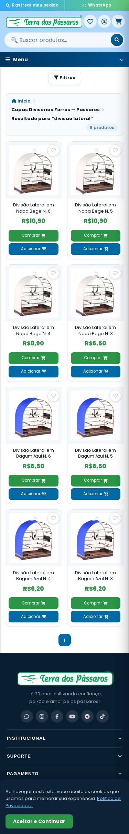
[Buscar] (117, 40)
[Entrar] (104, 21)
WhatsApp (97, 5)
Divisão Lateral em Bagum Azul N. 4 (33, 576)
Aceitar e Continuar (39, 821)
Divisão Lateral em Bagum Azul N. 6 (33, 453)
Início (21, 101)
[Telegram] (87, 716)
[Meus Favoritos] (90, 21)
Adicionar (33, 249)
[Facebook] (57, 716)
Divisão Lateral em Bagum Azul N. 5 (95, 453)
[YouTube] (72, 716)
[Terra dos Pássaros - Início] (44, 21)
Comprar (33, 235)
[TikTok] (102, 716)
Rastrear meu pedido (32, 5)
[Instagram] (42, 716)
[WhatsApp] (27, 716)
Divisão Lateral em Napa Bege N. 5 (95, 208)
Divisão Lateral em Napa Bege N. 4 (33, 330)
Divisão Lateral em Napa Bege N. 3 (95, 330)
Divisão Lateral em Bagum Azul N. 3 (95, 576)
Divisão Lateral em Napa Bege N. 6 (33, 208)
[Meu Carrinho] (118, 21)
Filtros (64, 77)
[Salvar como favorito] (53, 150)
